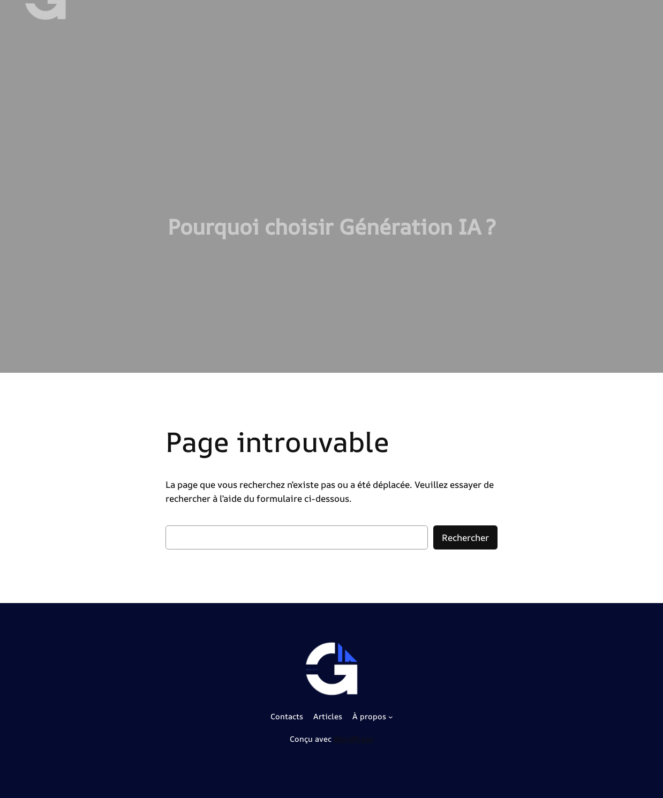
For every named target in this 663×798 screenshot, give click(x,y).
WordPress (353, 739)
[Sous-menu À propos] (390, 716)
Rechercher (465, 537)
